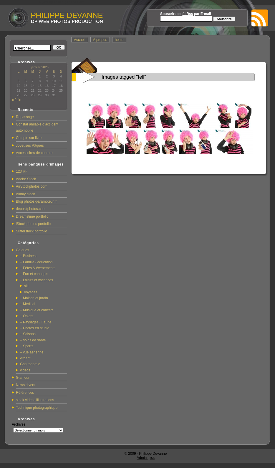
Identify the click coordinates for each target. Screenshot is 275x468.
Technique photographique (36, 408)
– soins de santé (33, 340)
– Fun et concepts (34, 274)
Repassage (25, 117)
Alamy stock (25, 194)
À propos (100, 40)
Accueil (79, 40)
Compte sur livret (29, 138)
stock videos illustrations (35, 400)
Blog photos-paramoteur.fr (36, 201)
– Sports (26, 346)
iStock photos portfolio (33, 224)
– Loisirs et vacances (36, 280)
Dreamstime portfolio (32, 216)
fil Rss (187, 14)
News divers (25, 385)
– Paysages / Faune (36, 322)
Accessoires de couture (34, 153)
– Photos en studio (34, 328)
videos (25, 370)
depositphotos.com (31, 209)
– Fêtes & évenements (37, 268)
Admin (142, 458)
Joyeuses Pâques (30, 145)
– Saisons (28, 334)
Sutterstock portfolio (31, 231)
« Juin (16, 100)
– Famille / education (36, 262)
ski (26, 286)
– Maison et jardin (34, 298)
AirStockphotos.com (31, 186)
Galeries (22, 250)
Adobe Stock (26, 179)
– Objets (26, 316)
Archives (18, 424)
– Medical (27, 304)
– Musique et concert (36, 310)
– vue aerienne (31, 352)
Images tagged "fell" (124, 77)
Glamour (22, 378)
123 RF (21, 171)
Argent (25, 358)
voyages (30, 292)
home (119, 40)
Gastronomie (30, 364)
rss (152, 458)
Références (25, 393)
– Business (28, 256)
